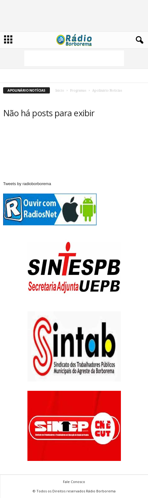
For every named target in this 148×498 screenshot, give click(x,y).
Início (59, 90)
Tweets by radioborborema (27, 183)
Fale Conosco (74, 481)
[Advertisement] (74, 58)
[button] (138, 40)
